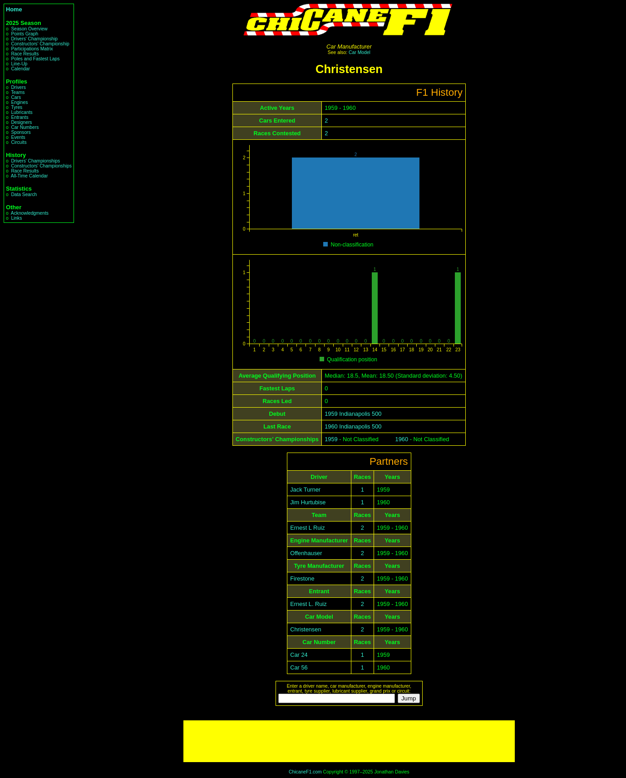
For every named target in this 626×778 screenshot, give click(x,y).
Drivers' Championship (34, 38)
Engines (19, 102)
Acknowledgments (30, 213)
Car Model (359, 52)
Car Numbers (25, 127)
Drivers (18, 87)
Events (18, 137)
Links (16, 218)
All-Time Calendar (29, 175)
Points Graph (24, 33)
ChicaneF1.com (305, 771)
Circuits (18, 142)
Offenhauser (306, 553)
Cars (16, 97)
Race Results (25, 53)
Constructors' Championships (41, 165)
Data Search (24, 194)
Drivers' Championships (35, 160)
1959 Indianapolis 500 (353, 413)
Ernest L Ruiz (307, 527)
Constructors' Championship (40, 43)
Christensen (305, 629)
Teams (18, 92)
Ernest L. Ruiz (308, 604)
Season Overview (29, 28)
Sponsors (20, 132)
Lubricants (21, 112)
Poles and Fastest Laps (35, 58)
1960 (401, 439)
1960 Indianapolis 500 (353, 426)
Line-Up (19, 63)
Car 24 (298, 654)
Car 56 (298, 667)
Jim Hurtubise (307, 502)
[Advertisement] (349, 741)
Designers (21, 122)
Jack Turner (305, 489)
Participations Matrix (32, 48)
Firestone (302, 578)
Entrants (19, 117)
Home (14, 9)
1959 (331, 439)
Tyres (16, 107)
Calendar (20, 68)
